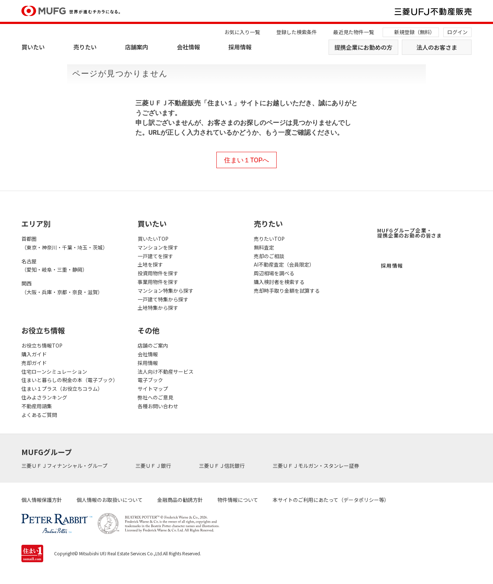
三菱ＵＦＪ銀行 (153, 465)
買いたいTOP (153, 238)
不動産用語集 (36, 406)
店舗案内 (136, 46)
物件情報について (237, 499)
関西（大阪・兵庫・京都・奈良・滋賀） (62, 288)
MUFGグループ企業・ (409, 233)
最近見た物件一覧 (353, 32)
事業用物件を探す (158, 281)
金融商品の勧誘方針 (180, 499)
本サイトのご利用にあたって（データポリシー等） (331, 499)
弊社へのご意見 (155, 397)
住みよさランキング (44, 397)
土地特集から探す (158, 307)
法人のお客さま (436, 47)
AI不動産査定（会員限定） (284, 264)
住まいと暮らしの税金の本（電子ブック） (69, 380)
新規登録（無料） (414, 32)
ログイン (457, 32)
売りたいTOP (269, 238)
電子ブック (150, 380)
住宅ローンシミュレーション (54, 371)
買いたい (33, 46)
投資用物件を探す (158, 273)
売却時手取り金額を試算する (287, 290)
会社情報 (188, 46)
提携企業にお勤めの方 (363, 47)
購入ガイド (34, 354)
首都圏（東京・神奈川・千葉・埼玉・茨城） (64, 243)
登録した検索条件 (296, 32)
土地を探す (150, 264)
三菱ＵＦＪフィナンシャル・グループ (65, 465)
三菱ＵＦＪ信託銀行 (222, 465)
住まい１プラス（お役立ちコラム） (62, 388)
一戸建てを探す (155, 256)
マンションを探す (158, 247)
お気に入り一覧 (242, 32)
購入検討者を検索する (279, 281)
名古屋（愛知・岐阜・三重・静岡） (54, 265)
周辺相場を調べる (274, 273)
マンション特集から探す (165, 290)
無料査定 (264, 247)
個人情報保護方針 (41, 499)
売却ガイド (34, 362)
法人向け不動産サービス (165, 371)
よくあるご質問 (39, 414)
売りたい (85, 46)
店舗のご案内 (153, 345)
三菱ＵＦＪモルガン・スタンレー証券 (316, 465)
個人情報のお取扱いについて (110, 499)
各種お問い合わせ (158, 406)
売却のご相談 (269, 256)
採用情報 (240, 46)
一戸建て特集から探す (163, 299)
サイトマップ (153, 388)
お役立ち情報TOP (41, 345)
